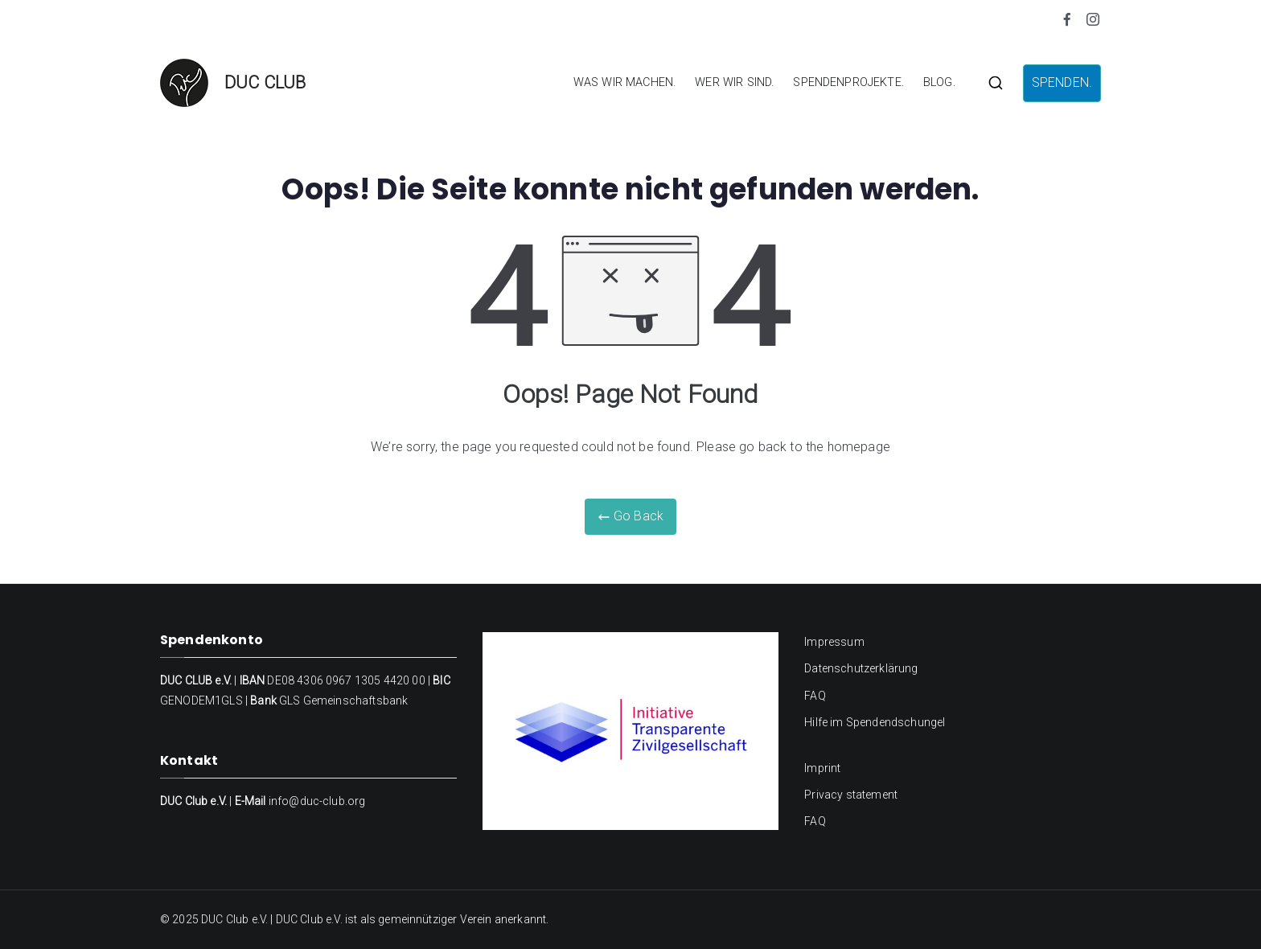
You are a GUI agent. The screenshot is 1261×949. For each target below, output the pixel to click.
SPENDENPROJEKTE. (848, 82)
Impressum (834, 641)
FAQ (814, 695)
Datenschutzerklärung (861, 668)
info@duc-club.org (317, 801)
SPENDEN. (1062, 82)
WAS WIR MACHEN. (624, 82)
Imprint (822, 768)
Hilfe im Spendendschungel (874, 722)
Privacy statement (850, 794)
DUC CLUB (265, 82)
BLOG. (939, 82)
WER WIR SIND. (734, 82)
